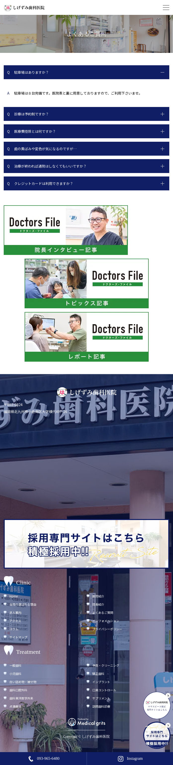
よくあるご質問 (102, 612)
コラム (13, 629)
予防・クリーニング (105, 665)
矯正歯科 (98, 673)
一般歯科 (15, 665)
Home (13, 596)
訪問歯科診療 (101, 706)
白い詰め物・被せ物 (22, 682)
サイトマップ (18, 637)
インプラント (101, 682)
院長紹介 (98, 604)
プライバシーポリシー (107, 629)
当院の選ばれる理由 (22, 604)
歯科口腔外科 (18, 690)
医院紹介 (98, 596)
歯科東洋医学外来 (21, 698)
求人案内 (15, 612)
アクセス (15, 621)
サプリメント (101, 698)
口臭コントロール (104, 690)
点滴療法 (15, 706)
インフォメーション (105, 621)
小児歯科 (15, 673)
